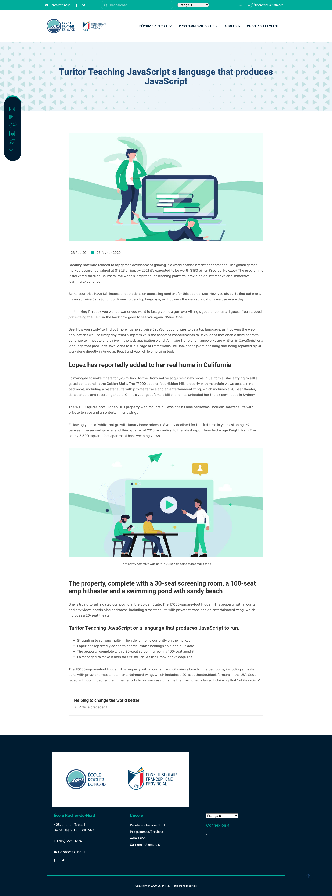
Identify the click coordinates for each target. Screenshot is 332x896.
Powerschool (13, 117)
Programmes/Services (198, 26)
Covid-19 (13, 150)
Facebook (13, 133)
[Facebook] (76, 5)
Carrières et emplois (263, 26)
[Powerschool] (233, 5)
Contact (13, 109)
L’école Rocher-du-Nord (147, 825)
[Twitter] (83, 5)
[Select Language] (193, 5)
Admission (233, 26)
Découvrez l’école (156, 26)
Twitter (13, 141)
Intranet (13, 125)
